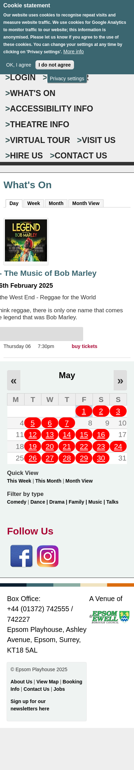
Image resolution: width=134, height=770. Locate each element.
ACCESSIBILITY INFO (51, 108)
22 (84, 446)
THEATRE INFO (39, 124)
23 (101, 446)
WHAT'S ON (33, 93)
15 (84, 434)
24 (118, 446)
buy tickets (85, 346)
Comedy (16, 502)
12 (32, 434)
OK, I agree (19, 58)
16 (101, 434)
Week (33, 203)
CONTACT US (81, 155)
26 (32, 458)
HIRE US (26, 155)
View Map (48, 681)
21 (67, 446)
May (67, 375)
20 (50, 446)
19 (32, 446)
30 (101, 458)
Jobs (59, 689)
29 (84, 458)
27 (50, 458)
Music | (97, 502)
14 (67, 434)
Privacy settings (67, 72)
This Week (19, 481)
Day (15, 203)
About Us (21, 681)
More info (73, 45)
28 (67, 458)
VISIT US (98, 140)
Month (56, 203)
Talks (112, 502)
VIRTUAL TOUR (40, 140)
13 (50, 434)
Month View (86, 203)
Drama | (58, 502)
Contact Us (37, 689)
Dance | (40, 502)
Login (23, 77)
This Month (48, 481)
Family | (78, 502)
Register (68, 77)
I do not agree (55, 58)
